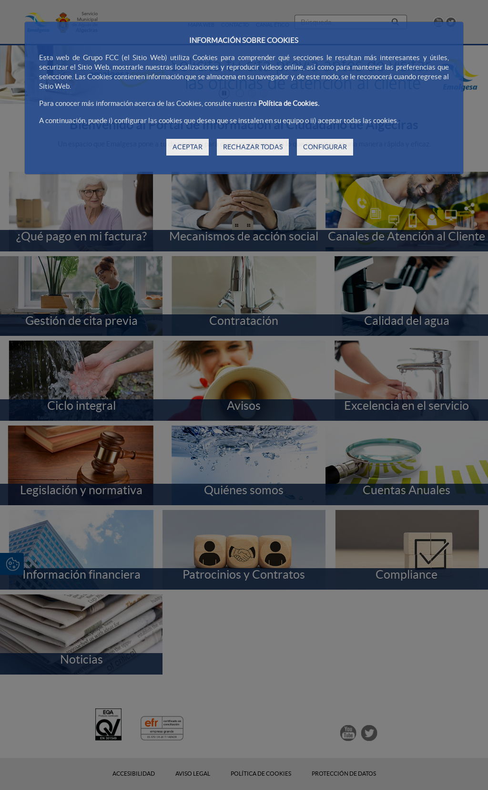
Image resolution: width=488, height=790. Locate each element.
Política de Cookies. (288, 103)
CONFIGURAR (325, 147)
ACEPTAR (188, 147)
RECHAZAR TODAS (253, 147)
